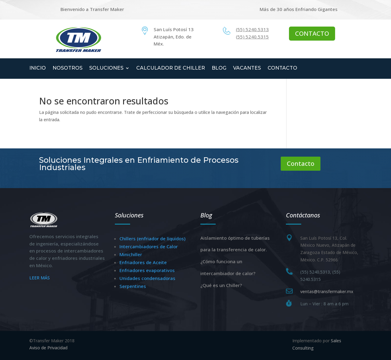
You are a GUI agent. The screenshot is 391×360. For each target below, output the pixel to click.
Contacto (300, 163)
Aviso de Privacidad (48, 348)
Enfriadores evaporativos (147, 270)
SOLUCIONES (106, 68)
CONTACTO (312, 33)
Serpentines (132, 286)
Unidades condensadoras (147, 278)
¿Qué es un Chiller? (221, 285)
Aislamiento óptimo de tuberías (235, 238)
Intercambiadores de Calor (148, 246)
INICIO (37, 68)
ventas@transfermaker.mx (326, 291)
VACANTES (247, 68)
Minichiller (130, 254)
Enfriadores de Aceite (143, 262)
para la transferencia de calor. (233, 249)
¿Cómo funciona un (221, 261)
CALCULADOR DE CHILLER (170, 68)
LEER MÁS (39, 278)
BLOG (219, 68)
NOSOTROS (67, 68)
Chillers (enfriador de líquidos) (152, 238)
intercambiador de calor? (227, 273)
